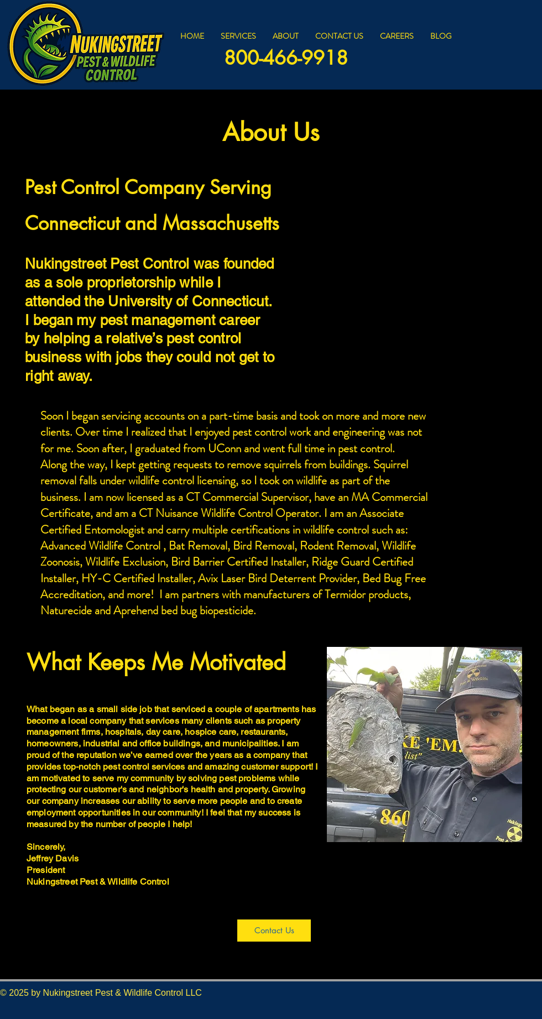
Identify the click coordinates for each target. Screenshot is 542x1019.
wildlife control (161, 480)
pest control (259, 432)
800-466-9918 (286, 57)
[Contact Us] (274, 930)
